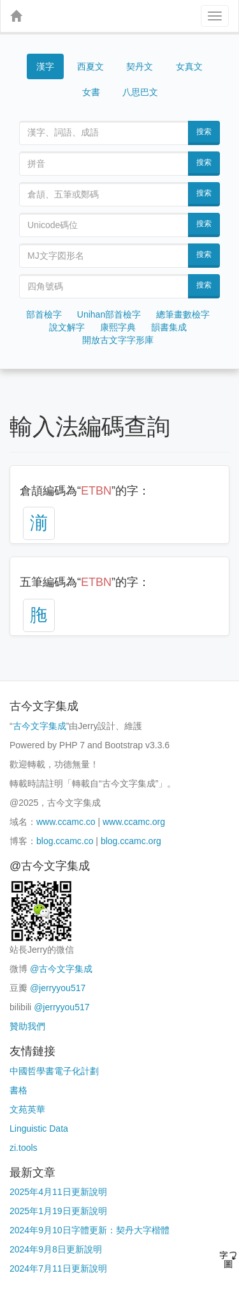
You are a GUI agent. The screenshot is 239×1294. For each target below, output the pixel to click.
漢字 (45, 66)
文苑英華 (27, 1109)
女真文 (189, 66)
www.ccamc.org (134, 822)
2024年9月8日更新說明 (56, 1249)
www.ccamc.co (66, 822)
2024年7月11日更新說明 (58, 1268)
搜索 (204, 131)
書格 (18, 1090)
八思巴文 (140, 92)
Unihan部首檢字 (109, 314)
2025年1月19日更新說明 (58, 1211)
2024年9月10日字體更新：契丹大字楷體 (90, 1230)
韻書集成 (169, 327)
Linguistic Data (39, 1128)
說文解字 (67, 327)
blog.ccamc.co (64, 841)
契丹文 (139, 66)
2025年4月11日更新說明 (58, 1192)
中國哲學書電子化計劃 (54, 1071)
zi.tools (24, 1148)
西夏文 (90, 66)
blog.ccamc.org (131, 841)
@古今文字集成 (61, 969)
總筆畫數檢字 (183, 314)
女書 (91, 92)
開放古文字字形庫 (118, 340)
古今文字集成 (39, 726)
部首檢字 (44, 314)
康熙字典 (118, 327)
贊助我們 (27, 1026)
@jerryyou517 (57, 988)
